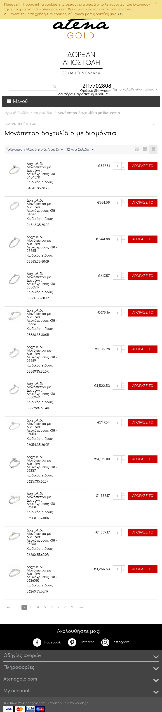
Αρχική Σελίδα (17, 113)
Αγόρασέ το (142, 166)
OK (120, 14)
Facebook (47, 642)
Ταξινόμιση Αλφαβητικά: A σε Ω (34, 150)
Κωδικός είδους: (40, 182)
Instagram (115, 642)
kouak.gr (81, 703)
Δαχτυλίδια (43, 113)
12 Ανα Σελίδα (80, 150)
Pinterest (81, 642)
